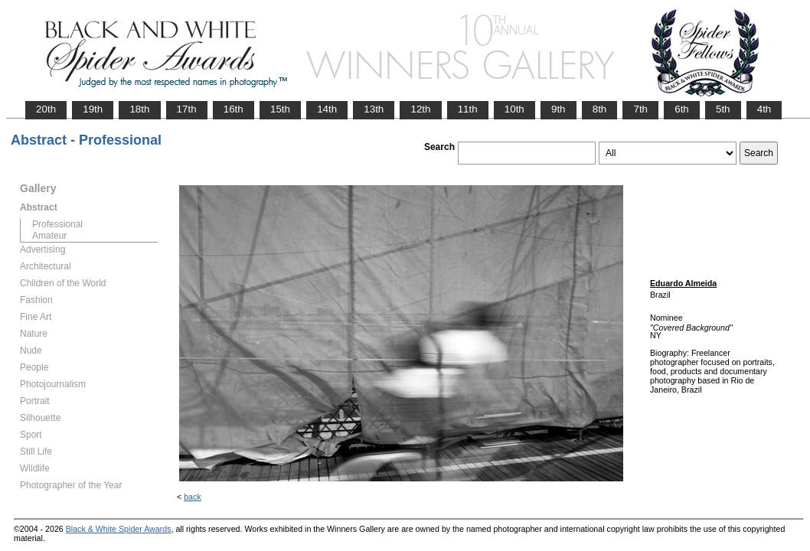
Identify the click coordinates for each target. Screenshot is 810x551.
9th (558, 109)
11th (467, 109)
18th (139, 109)
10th (514, 109)
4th (764, 109)
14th (327, 109)
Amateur (49, 235)
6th (681, 109)
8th (600, 109)
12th (420, 109)
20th (46, 109)
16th (233, 109)
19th (92, 109)
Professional (57, 224)
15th (280, 109)
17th (186, 109)
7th (640, 109)
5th (723, 109)
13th (373, 109)
